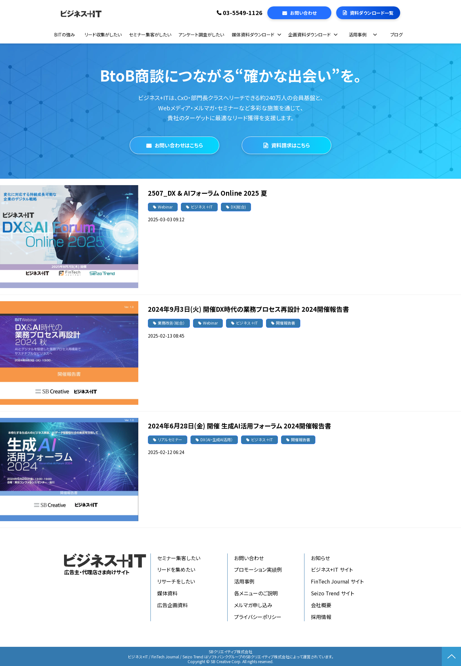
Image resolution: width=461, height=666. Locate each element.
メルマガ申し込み (253, 605)
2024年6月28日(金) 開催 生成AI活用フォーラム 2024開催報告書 (239, 425)
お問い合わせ (303, 13)
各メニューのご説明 (256, 593)
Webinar (165, 206)
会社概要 (321, 605)
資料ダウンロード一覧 (371, 13)
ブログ (396, 34)
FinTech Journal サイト (337, 581)
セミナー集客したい (178, 558)
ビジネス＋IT (202, 206)
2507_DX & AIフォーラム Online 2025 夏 (207, 193)
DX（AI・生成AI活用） (216, 439)
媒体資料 (167, 593)
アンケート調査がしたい (201, 34)
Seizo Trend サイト (332, 593)
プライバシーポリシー (257, 617)
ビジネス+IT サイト (332, 569)
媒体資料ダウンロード (253, 34)
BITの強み (64, 34)
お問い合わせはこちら (179, 145)
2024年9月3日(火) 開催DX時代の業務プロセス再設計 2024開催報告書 (248, 309)
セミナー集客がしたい (150, 34)
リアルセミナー (170, 439)
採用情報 (321, 617)
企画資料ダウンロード (309, 34)
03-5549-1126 (243, 13)
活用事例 (358, 34)
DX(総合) (238, 206)
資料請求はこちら (290, 145)
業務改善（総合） (171, 322)
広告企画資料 (172, 605)
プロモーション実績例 (258, 569)
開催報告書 (285, 322)
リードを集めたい (176, 569)
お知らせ (320, 558)
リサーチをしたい (176, 581)
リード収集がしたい (103, 34)
